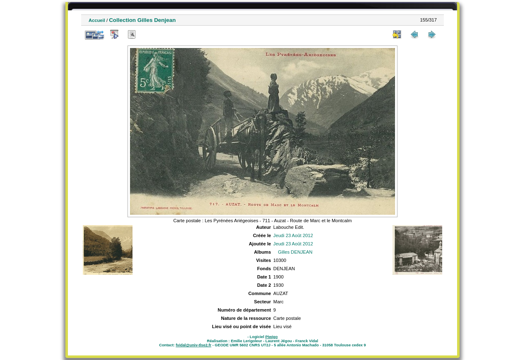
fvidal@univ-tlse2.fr (193, 345)
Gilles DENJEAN (295, 252)
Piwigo (271, 337)
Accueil (97, 20)
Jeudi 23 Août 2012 (293, 235)
